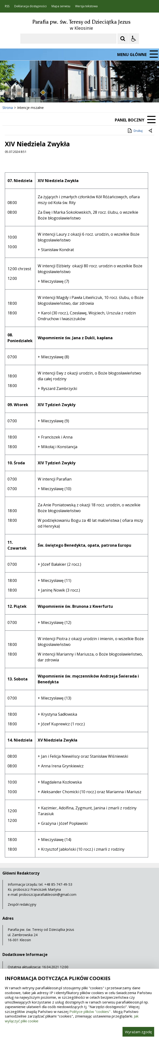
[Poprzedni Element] (23, 93)
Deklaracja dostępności (30, 6)
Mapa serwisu (60, 6)
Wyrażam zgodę (138, 1031)
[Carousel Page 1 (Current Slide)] (47, 93)
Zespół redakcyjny (22, 904)
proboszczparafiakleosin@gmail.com (47, 894)
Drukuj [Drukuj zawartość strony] (135, 130)
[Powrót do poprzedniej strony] (150, 131)
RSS (7, 6)
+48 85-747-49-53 (58, 884)
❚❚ (10, 93)
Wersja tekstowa (86, 6)
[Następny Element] (35, 93)
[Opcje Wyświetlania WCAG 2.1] (133, 38)
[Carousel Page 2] (52, 93)
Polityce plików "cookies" (89, 1011)
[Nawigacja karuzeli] (29, 93)
